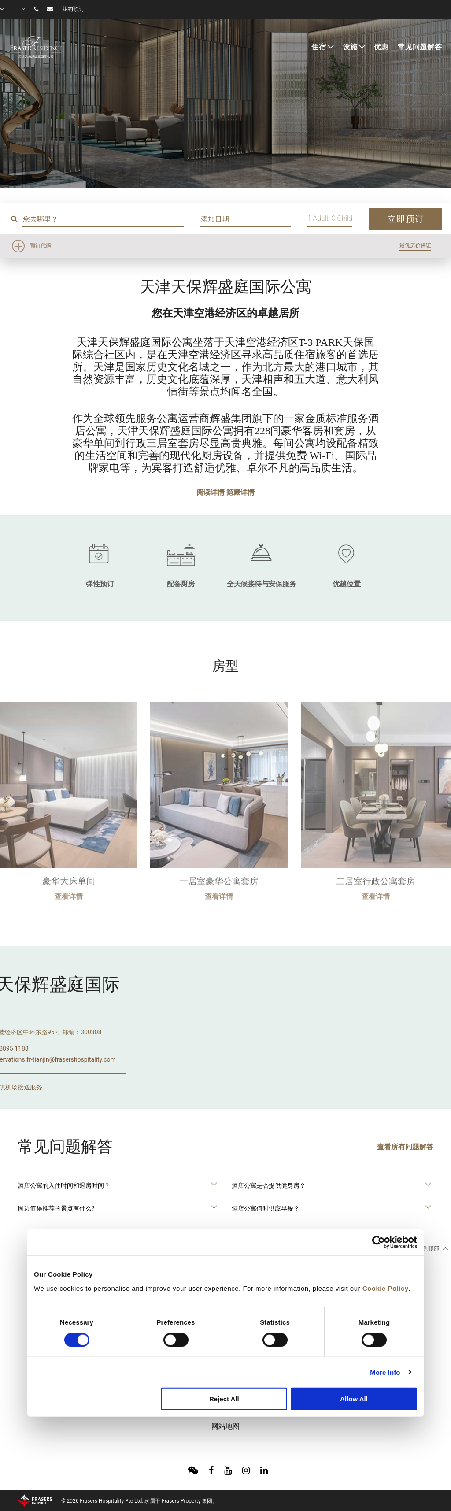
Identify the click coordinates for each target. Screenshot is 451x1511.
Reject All (224, 1399)
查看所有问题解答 (405, 1147)
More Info (385, 1372)
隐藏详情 (240, 492)
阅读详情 (210, 492)
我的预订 (73, 9)
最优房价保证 (415, 245)
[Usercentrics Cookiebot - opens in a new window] (378, 1242)
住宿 (318, 47)
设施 (350, 47)
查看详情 (69, 921)
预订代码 (40, 246)
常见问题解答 (420, 47)
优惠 (381, 47)
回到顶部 (432, 1248)
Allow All (354, 1399)
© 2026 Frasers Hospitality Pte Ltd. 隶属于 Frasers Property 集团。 (139, 1501)
